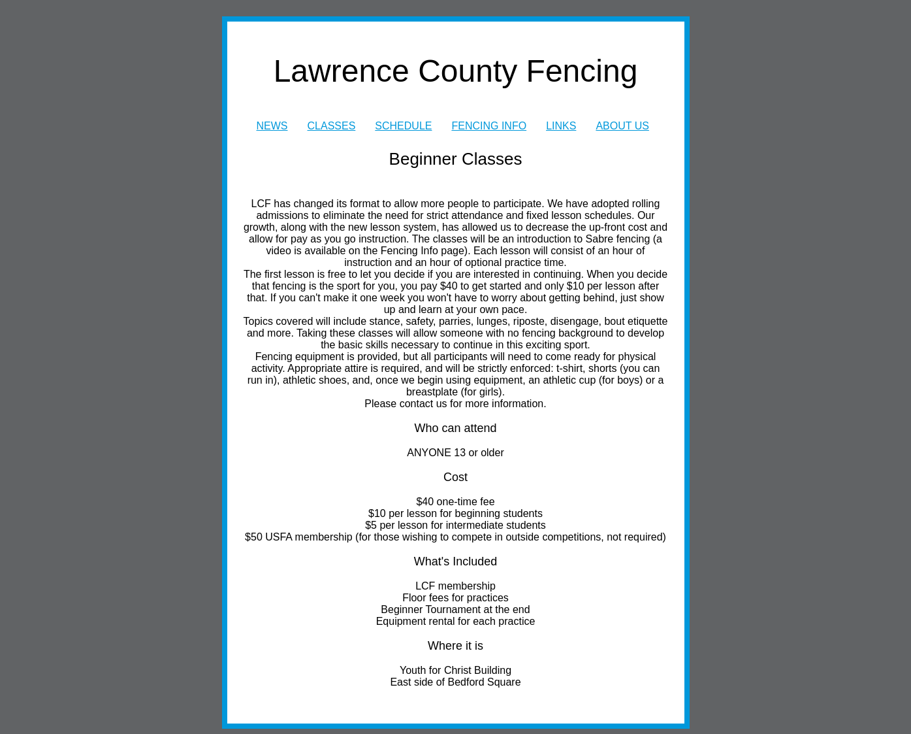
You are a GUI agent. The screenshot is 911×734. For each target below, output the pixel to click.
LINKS (561, 125)
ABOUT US (622, 125)
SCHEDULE (403, 125)
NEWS (272, 125)
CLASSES (332, 125)
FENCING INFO (488, 125)
